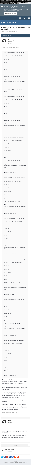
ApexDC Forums (8, 22)
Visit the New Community (10, 13)
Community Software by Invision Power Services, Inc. (15, 462)
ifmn (7, 31)
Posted (8, 47)
